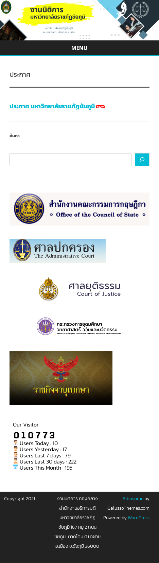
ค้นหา (15, 135)
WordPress (138, 517)
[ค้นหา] (142, 159)
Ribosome (133, 498)
